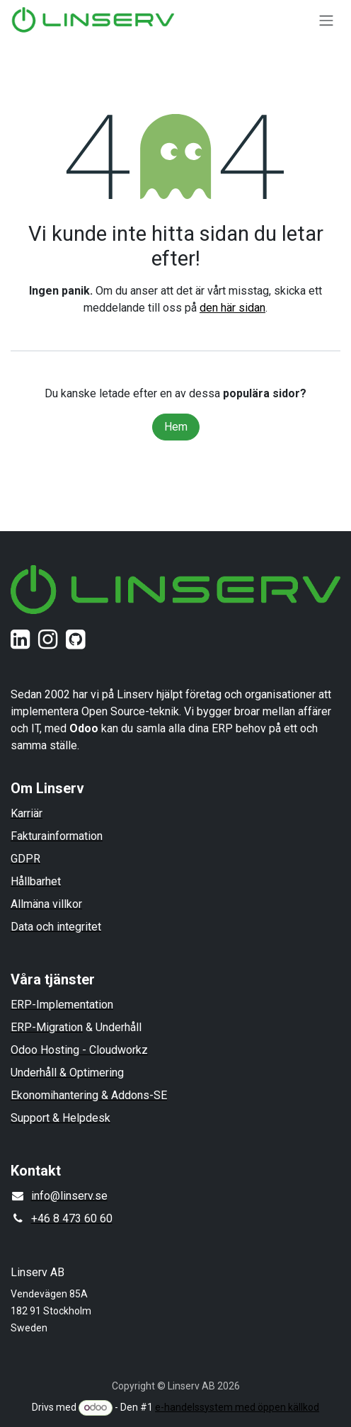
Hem (176, 426)
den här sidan (232, 307)
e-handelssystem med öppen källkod (237, 1407)
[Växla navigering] (326, 20)
